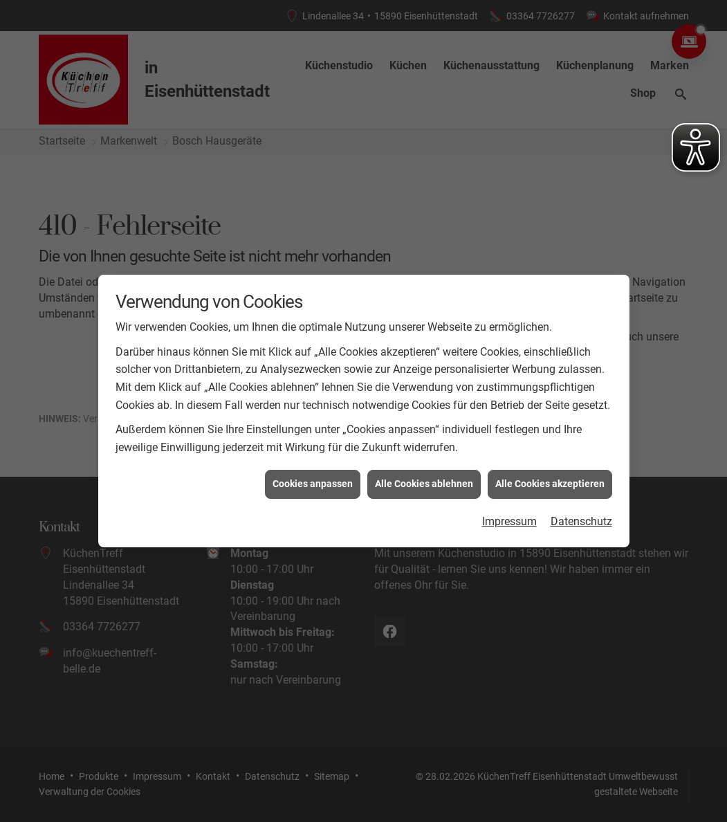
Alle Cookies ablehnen (424, 479)
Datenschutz (581, 517)
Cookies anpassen (313, 479)
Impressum (509, 517)
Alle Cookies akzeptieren (550, 479)
